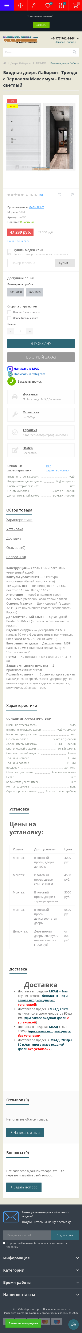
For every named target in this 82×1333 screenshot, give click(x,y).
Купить (64, 263)
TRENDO (41, 63)
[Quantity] (20, 331)
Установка (31, 412)
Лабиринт (36, 207)
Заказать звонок (65, 42)
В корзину (41, 343)
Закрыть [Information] (41, 25)
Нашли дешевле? (18, 241)
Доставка (30, 394)
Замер (28, 448)
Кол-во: (12, 324)
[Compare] (72, 195)
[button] (34, 5)
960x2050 (34, 292)
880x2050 (16, 292)
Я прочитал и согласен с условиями (37, 1245)
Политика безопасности (36, 1243)
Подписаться (65, 1235)
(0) (41, 195)
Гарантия (30, 430)
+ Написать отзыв (25, 1132)
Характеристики (19, 519)
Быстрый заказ (41, 357)
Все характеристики (58, 468)
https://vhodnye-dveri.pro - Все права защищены (41, 1309)
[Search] (74, 52)
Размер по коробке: (20, 284)
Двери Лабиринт (21, 63)
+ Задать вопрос (24, 1187)
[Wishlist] (59, 195)
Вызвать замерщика (23, 1323)
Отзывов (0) (15, 547)
